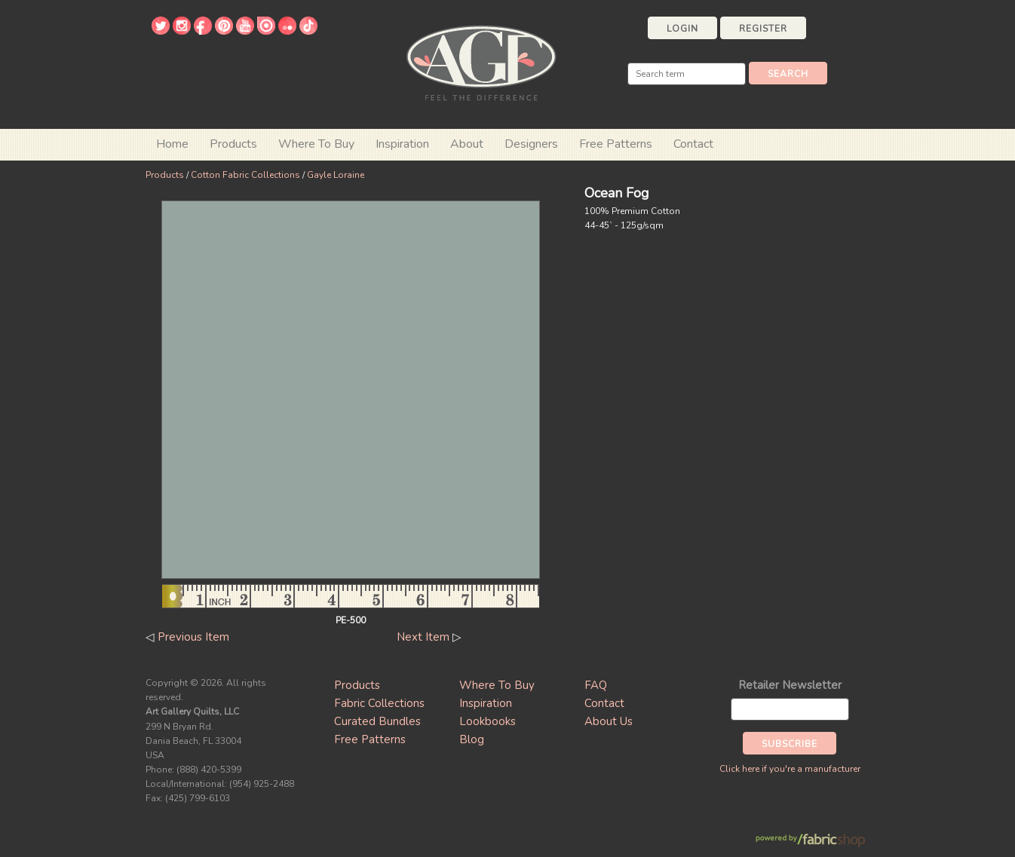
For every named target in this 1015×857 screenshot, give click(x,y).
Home (172, 144)
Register (763, 29)
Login (682, 29)
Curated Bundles (377, 721)
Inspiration (402, 144)
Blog (471, 739)
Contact (693, 144)
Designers (531, 144)
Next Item (423, 636)
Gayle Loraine (335, 175)
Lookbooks (487, 721)
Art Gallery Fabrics (481, 61)
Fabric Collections (379, 703)
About (466, 144)
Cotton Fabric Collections (245, 175)
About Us (608, 721)
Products (165, 175)
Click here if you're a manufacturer (789, 769)
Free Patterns (615, 144)
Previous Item (193, 636)
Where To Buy (497, 685)
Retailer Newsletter (790, 685)
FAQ (595, 685)
